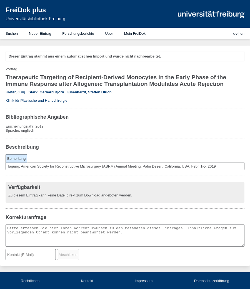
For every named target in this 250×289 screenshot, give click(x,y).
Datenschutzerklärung (211, 281)
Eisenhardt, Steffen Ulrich (90, 92)
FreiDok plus (26, 10)
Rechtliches (30, 281)
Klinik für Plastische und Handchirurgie (37, 100)
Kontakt (87, 281)
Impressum (143, 281)
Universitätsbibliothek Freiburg (35, 18)
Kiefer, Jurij (15, 92)
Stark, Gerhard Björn (46, 92)
